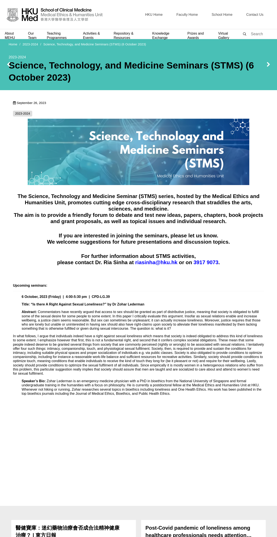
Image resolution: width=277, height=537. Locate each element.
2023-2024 (30, 44)
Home (13, 44)
